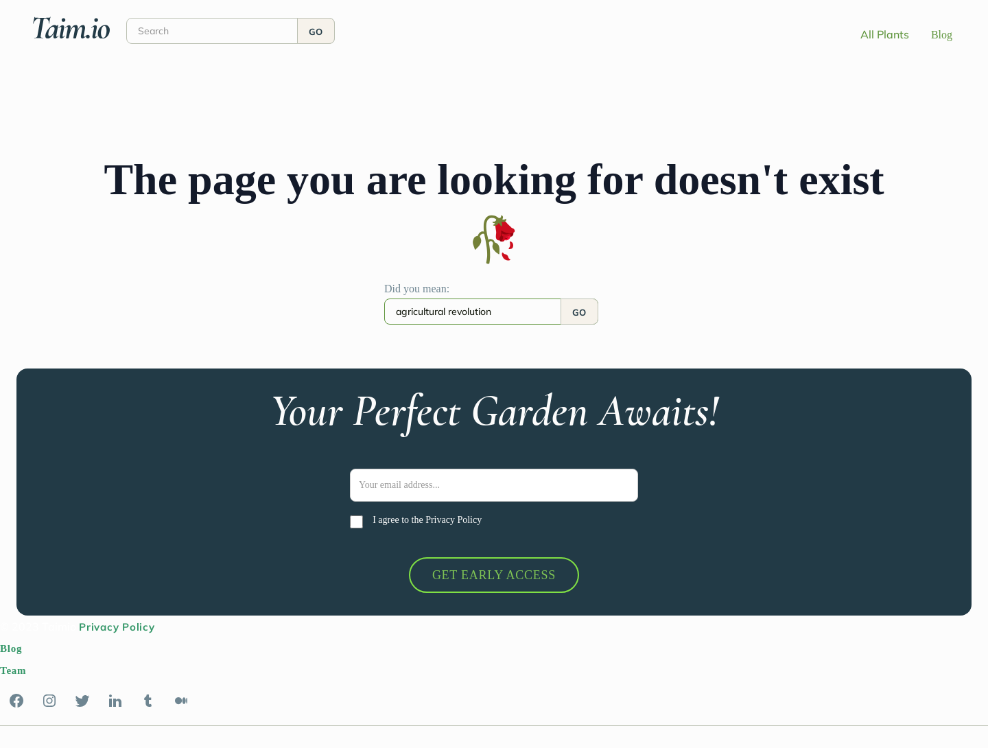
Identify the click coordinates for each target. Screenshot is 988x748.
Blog (941, 34)
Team (13, 670)
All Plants (884, 34)
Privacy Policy (453, 520)
